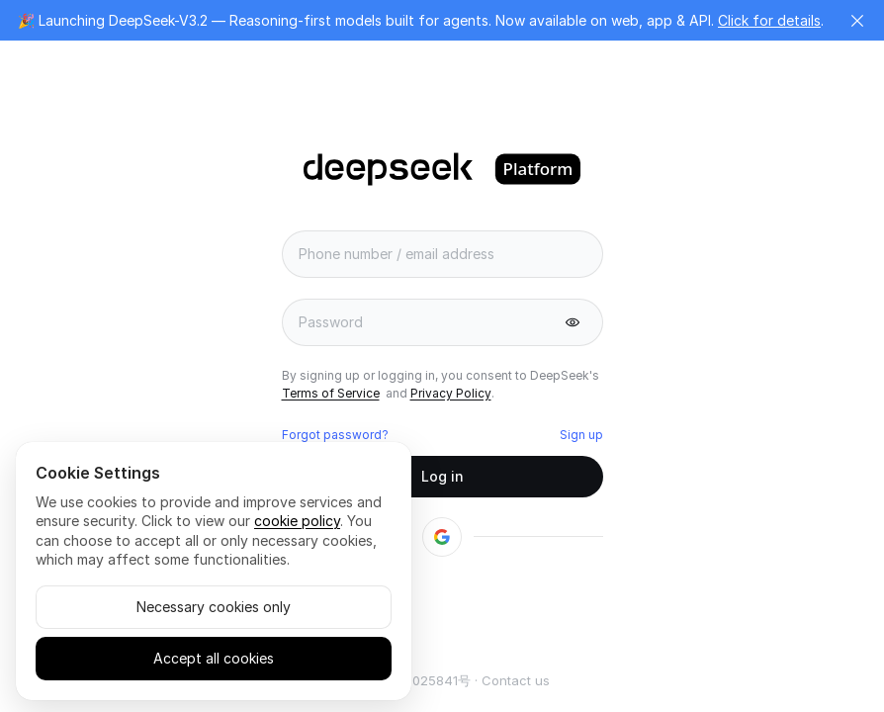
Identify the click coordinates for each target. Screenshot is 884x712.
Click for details (769, 20)
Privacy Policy (450, 393)
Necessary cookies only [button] (213, 606)
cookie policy (297, 520)
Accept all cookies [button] (213, 658)
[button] (857, 21)
